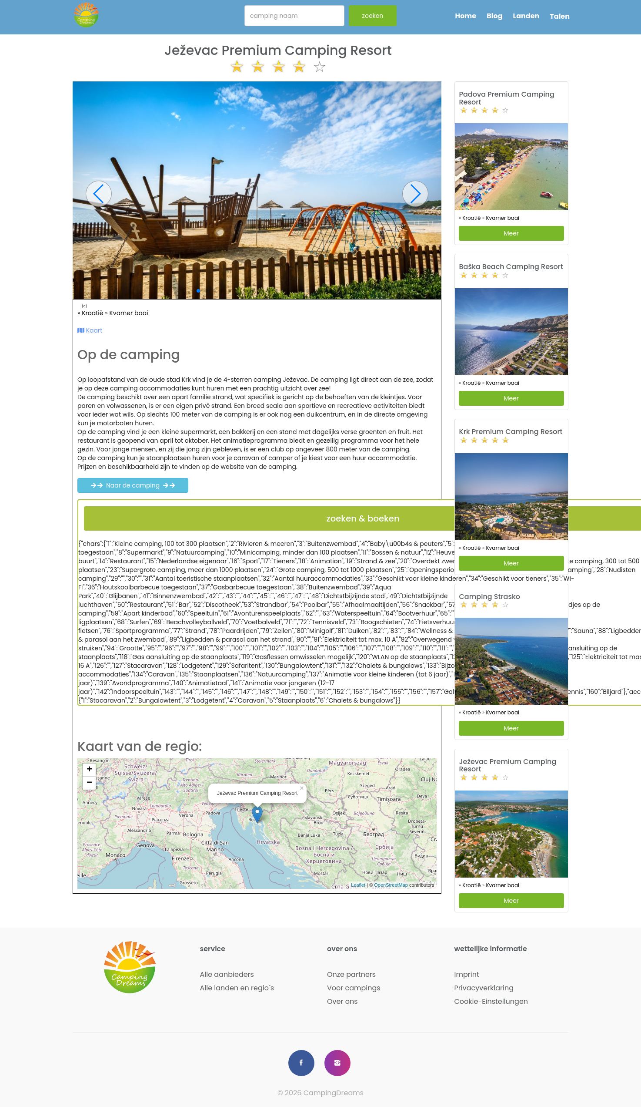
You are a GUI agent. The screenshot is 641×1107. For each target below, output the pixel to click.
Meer (511, 233)
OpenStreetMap (391, 885)
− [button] (89, 783)
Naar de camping (133, 485)
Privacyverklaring (484, 988)
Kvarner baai (128, 313)
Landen (526, 16)
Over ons (342, 1001)
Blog (494, 16)
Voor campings (354, 988)
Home (465, 16)
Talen (560, 16)
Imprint (466, 974)
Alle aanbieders (227, 974)
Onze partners (351, 974)
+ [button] (89, 770)
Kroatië (93, 313)
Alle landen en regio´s (237, 988)
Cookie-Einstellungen (491, 1001)
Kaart (89, 330)
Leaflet (358, 885)
